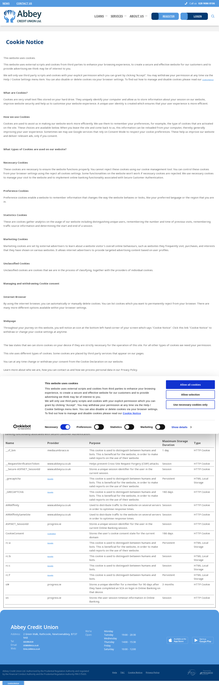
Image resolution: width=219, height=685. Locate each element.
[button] (212, 16)
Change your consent (17, 400)
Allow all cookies (190, 635)
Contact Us (24, 3)
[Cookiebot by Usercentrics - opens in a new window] (22, 678)
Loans (99, 16)
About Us (137, 16)
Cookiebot (72, 408)
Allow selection (190, 645)
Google (52, 482)
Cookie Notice (132, 664)
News (6, 3)
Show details (180, 678)
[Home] (21, 16)
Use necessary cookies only (190, 655)
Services (117, 16)
